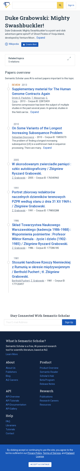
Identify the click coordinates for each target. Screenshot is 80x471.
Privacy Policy (35, 453)
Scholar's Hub (47, 376)
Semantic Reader (49, 372)
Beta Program (47, 380)
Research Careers (49, 401)
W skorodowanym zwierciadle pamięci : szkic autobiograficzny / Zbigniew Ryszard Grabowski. (41, 168)
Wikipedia (12, 44)
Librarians (11, 425)
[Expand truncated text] (40, 38)
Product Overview (49, 368)
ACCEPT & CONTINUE (40, 464)
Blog (9, 376)
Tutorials (10, 429)
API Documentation (16, 405)
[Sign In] (71, 5)
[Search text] (34, 5)
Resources (45, 405)
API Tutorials (12, 400)
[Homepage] (6, 5)
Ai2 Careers (12, 380)
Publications (46, 397)
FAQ (8, 421)
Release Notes (47, 384)
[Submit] (60, 5)
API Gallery (11, 408)
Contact (10, 433)
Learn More (12, 354)
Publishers (11, 372)
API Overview (13, 396)
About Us (10, 368)
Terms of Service (52, 453)
